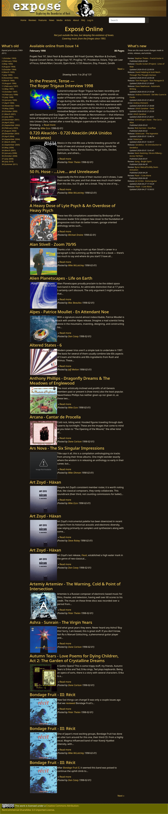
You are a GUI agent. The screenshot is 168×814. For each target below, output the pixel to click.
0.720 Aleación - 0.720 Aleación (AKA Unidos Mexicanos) (71, 135)
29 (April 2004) (8, 136)
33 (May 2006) (8, 147)
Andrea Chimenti (140, 103)
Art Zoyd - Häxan (45, 482)
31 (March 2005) (9, 142)
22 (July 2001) (7, 117)
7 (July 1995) (7, 75)
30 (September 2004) (11, 139)
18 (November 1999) (10, 105)
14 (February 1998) (10, 94)
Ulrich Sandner (139, 114)
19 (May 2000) (8, 108)
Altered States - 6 (46, 345)
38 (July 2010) (7, 161)
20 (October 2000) (9, 111)
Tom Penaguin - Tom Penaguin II (149, 80)
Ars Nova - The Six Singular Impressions (67, 448)
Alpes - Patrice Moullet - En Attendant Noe (69, 311)
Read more (49, 124)
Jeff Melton (73, 369)
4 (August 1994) (8, 66)
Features (42, 20)
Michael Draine (75, 234)
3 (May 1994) (7, 64)
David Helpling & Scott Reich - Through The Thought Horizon (145, 73)
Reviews (32, 20)
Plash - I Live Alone (143, 175)
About (76, 20)
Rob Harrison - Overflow (145, 128)
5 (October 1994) (9, 69)
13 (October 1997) (9, 91)
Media (60, 20)
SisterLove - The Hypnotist (146, 133)
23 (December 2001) (10, 119)
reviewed (70, 703)
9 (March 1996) (8, 80)
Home (23, 20)
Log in (90, 20)
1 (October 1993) (9, 58)
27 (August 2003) (9, 131)
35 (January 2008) (9, 153)
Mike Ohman (74, 472)
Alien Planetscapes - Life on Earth (61, 278)
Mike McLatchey (76, 192)
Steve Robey (74, 540)
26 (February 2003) (10, 128)
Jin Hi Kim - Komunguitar (146, 181)
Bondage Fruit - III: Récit (52, 694)
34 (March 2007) (9, 150)
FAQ (83, 20)
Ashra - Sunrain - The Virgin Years (61, 622)
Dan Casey (73, 336)
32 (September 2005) (11, 144)
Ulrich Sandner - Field (144, 108)
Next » (121, 68)
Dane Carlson (75, 441)
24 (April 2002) (8, 122)
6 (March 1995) (8, 72)
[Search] (127, 20)
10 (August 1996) (9, 83)
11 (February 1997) (10, 86)
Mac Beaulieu (75, 302)
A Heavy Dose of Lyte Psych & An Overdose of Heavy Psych (72, 208)
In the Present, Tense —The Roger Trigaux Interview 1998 (61, 83)
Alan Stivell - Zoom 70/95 (53, 244)
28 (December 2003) (10, 133)
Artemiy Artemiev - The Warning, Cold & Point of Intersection (75, 586)
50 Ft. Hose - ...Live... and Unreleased (64, 171)
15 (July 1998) (7, 97)
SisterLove (137, 139)
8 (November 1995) (10, 78)
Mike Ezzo (45, 128)
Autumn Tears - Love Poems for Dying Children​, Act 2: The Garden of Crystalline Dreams (74, 658)
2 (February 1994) (9, 61)
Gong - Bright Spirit (143, 161)
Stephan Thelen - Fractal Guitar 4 (149, 58)
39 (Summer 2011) (10, 164)
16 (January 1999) (9, 100)
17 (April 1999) (8, 103)
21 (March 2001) (9, 114)
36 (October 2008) (9, 156)
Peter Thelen (74, 162)
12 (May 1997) (8, 89)
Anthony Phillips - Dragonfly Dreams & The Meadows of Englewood (70, 380)
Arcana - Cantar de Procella (55, 417)
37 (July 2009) (7, 158)
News (51, 20)
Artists (68, 20)
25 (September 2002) (11, 125)
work (22, 805)
